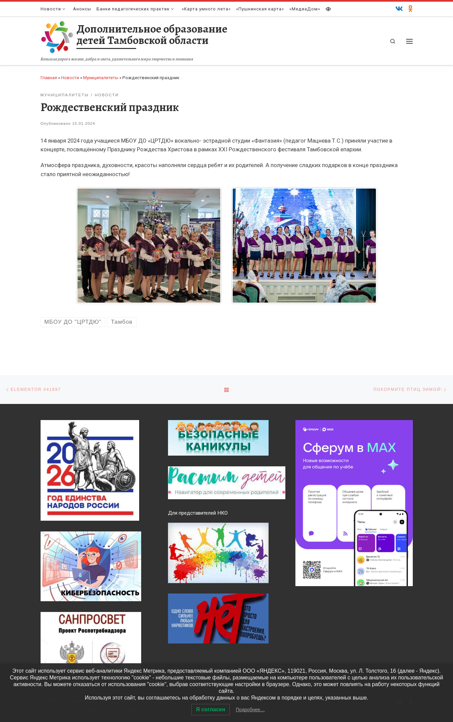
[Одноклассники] (410, 9)
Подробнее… (250, 709)
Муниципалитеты (100, 77)
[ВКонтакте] (399, 9)
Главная (49, 77)
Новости (70, 77)
